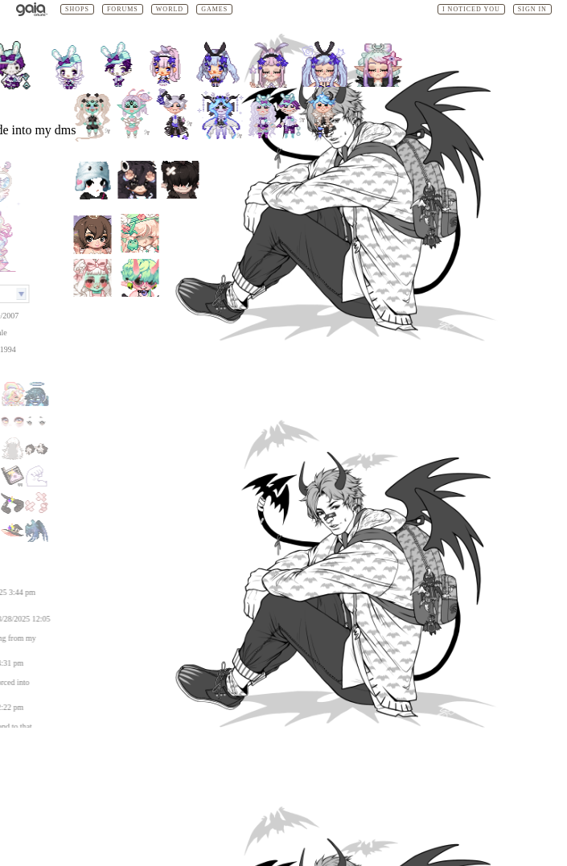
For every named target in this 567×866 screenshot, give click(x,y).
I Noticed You (471, 9)
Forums (122, 9)
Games (214, 9)
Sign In (532, 9)
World (169, 9)
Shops (77, 9)
